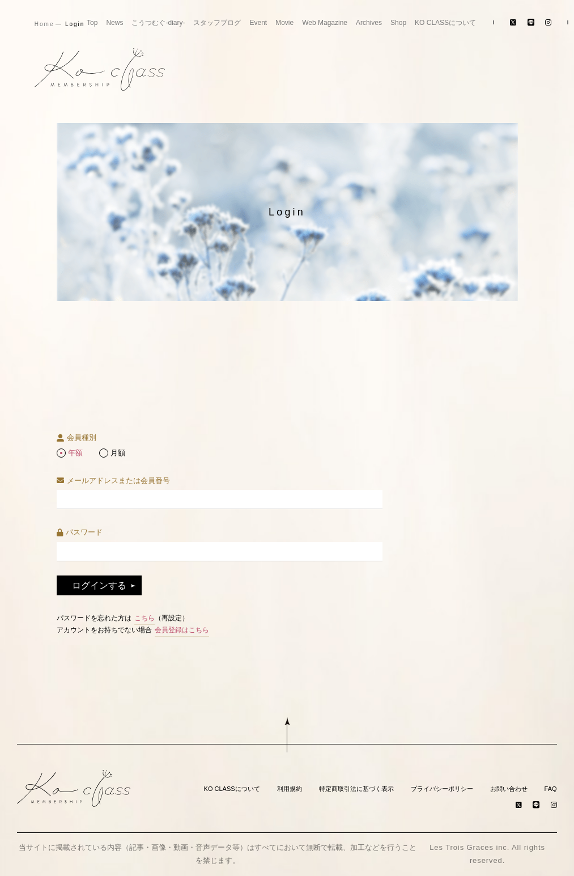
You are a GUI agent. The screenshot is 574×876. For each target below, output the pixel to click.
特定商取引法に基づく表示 (356, 788)
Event (258, 23)
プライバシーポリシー (442, 788)
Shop (398, 23)
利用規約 (289, 788)
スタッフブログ (217, 23)
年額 (75, 452)
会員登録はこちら (182, 630)
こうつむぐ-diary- (158, 23)
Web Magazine (324, 23)
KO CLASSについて (445, 23)
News (114, 23)
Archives (369, 23)
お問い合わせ (509, 788)
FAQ (551, 788)
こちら (144, 618)
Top (92, 23)
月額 (117, 452)
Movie (284, 23)
